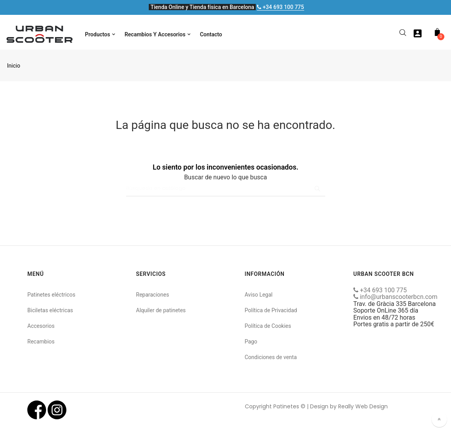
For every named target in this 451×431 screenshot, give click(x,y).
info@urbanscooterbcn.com (395, 296)
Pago (251, 341)
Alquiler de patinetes (160, 310)
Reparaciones (152, 295)
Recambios (41, 341)
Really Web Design (363, 406)
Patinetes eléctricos (51, 295)
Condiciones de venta (271, 357)
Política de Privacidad (271, 310)
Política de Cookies (268, 326)
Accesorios (41, 326)
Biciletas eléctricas (50, 310)
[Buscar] (225, 189)
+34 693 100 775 (280, 7)
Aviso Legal (259, 295)
